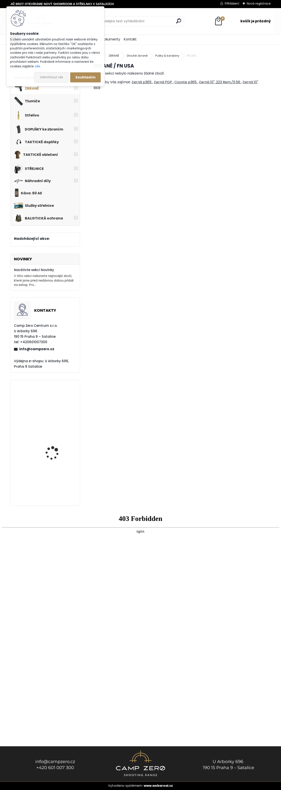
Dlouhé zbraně (137, 56)
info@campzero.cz (36, 348)
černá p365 (142, 82)
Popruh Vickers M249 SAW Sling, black (55, 486)
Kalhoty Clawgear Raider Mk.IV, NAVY (53, 446)
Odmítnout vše (51, 77)
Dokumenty (110, 39)
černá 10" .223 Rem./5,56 (220, 82)
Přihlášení (232, 3)
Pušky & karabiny (167, 56)
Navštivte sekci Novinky (34, 270)
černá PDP (163, 82)
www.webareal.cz (158, 785)
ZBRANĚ (114, 56)
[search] (178, 20)
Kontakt (130, 39)
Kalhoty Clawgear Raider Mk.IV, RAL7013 (55, 407)
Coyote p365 (186, 82)
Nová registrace (259, 3)
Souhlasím (85, 77)
